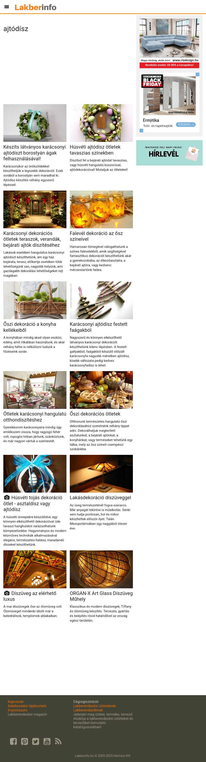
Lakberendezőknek (88, 710)
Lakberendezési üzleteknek (94, 706)
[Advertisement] (68, 70)
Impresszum (17, 710)
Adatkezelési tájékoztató (27, 706)
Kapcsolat (16, 702)
